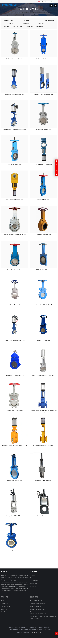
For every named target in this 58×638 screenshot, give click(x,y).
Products (32, 578)
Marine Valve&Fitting (17, 26)
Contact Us (33, 586)
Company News (34, 580)
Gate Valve (8, 23)
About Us (32, 575)
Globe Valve (25, 23)
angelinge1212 (37, 606)
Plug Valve (6, 26)
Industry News (33, 583)
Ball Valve (26, 20)
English (42, 1)
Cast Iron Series (29, 26)
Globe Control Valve (49, 20)
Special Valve (39, 26)
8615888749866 (40, 609)
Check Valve (41, 23)
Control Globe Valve (6, 606)
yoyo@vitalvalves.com (39, 603)
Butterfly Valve (8, 20)
